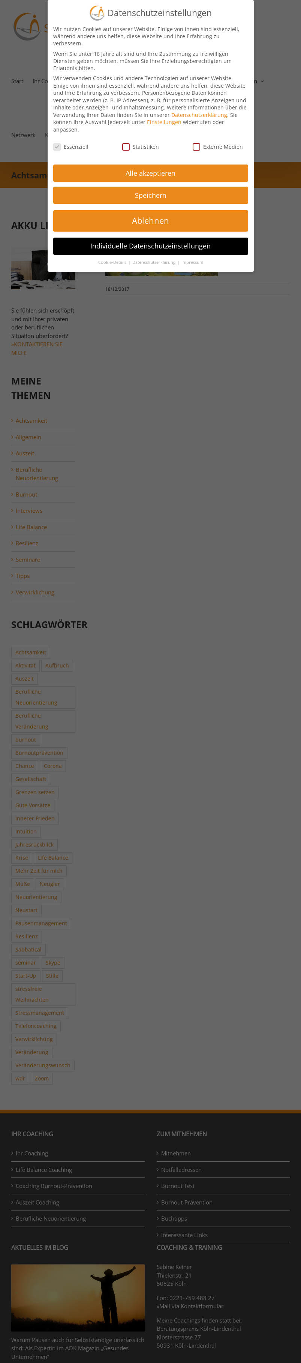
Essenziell (70, 146)
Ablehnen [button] (150, 220)
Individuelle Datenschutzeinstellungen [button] (150, 245)
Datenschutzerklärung (199, 114)
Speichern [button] (150, 195)
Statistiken (140, 146)
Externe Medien (218, 146)
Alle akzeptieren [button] (150, 173)
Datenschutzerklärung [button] (154, 262)
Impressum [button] (192, 262)
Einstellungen (164, 122)
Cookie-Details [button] (112, 262)
